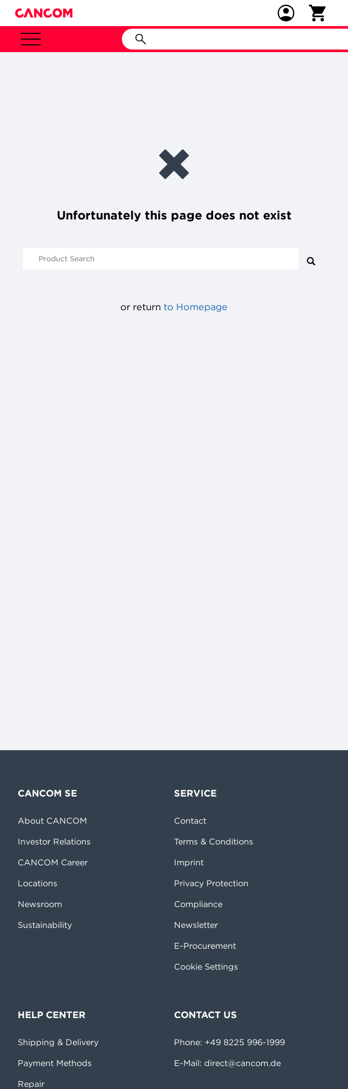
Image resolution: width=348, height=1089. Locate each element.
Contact (190, 820)
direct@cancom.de (242, 1063)
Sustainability (45, 925)
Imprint (189, 862)
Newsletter (196, 925)
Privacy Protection (211, 883)
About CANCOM (52, 820)
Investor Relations (54, 841)
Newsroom (40, 904)
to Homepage (196, 307)
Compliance (198, 904)
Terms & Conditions (213, 841)
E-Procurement (205, 945)
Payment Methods (55, 1063)
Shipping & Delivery (58, 1042)
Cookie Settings (206, 966)
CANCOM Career (53, 862)
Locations (37, 883)
